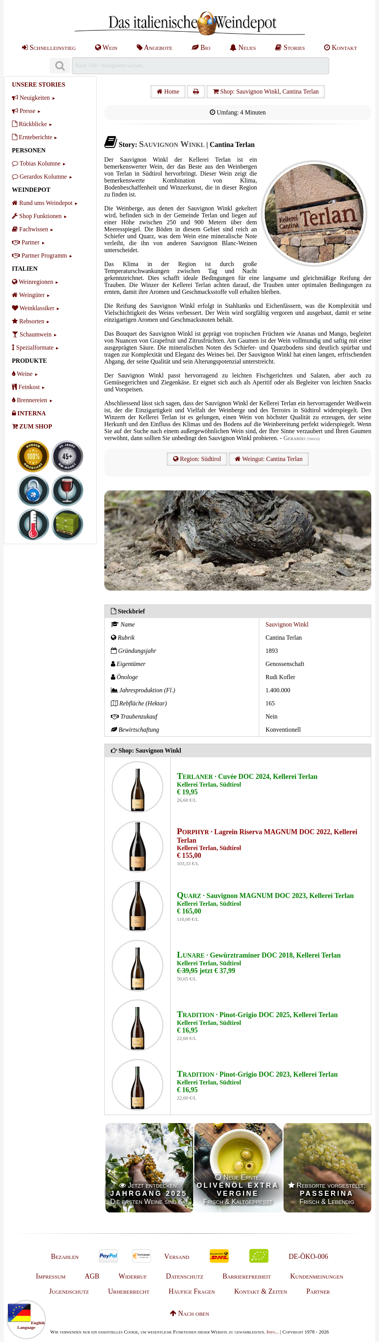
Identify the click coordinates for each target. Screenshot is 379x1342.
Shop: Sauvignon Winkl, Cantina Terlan (266, 91)
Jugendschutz (69, 1291)
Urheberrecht (129, 1291)
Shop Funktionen (37, 216)
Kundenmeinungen (316, 1276)
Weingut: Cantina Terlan (269, 459)
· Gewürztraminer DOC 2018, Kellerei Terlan (259, 955)
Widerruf (133, 1276)
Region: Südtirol (197, 459)
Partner (25, 242)
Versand (176, 1256)
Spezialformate (33, 347)
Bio (201, 47)
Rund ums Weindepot (42, 203)
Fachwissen (30, 229)
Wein (106, 47)
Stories (290, 47)
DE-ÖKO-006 (308, 1256)
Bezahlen (65, 1256)
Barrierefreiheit (247, 1276)
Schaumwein (32, 334)
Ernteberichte (32, 137)
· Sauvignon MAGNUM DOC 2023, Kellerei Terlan (265, 896)
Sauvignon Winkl (287, 624)
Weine (22, 374)
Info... (273, 1332)
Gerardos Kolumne (39, 176)
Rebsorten (28, 321)
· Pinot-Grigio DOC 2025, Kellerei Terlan (257, 1015)
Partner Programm (39, 255)
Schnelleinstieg (49, 47)
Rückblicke (29, 124)
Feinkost (26, 387)
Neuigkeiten (31, 97)
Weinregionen (32, 281)
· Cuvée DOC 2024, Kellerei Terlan (247, 776)
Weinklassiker (33, 308)
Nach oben (189, 1313)
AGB (92, 1276)
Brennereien (29, 400)
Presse (24, 111)
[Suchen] (60, 66)
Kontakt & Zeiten (260, 1291)
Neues (242, 47)
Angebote (154, 47)
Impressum (51, 1276)
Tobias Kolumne (36, 163)
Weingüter (28, 295)
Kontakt (340, 47)
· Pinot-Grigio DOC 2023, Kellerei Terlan (257, 1074)
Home (168, 91)
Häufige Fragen (191, 1291)
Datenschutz (184, 1276)
